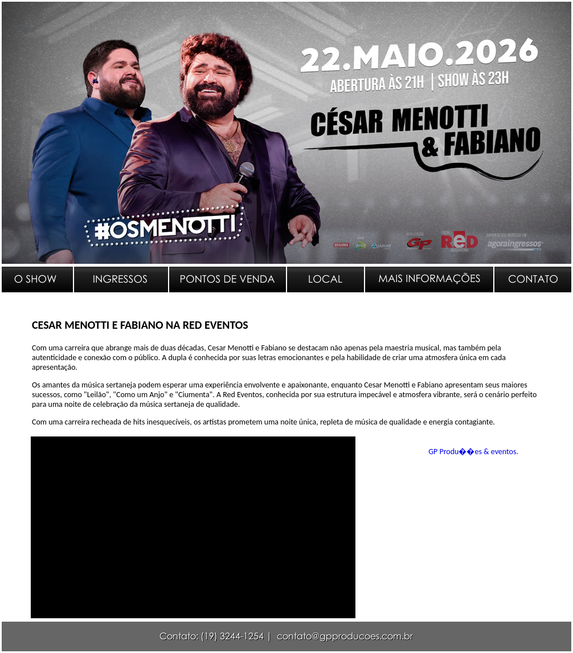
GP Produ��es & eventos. (473, 451)
